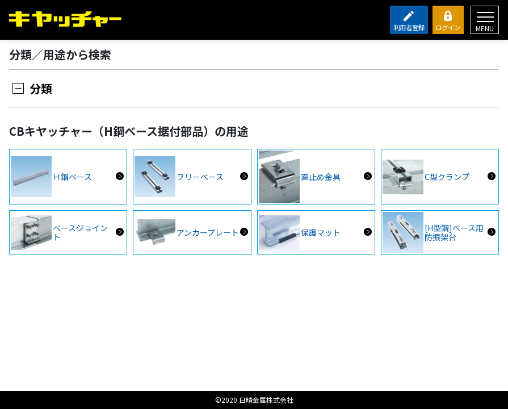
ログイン (447, 27)
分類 (41, 88)
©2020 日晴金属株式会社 (254, 399)
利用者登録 (409, 27)
